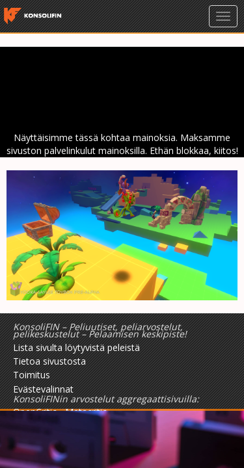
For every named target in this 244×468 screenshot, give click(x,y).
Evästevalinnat (43, 389)
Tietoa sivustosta (49, 361)
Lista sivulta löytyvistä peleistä (76, 347)
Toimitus (31, 375)
